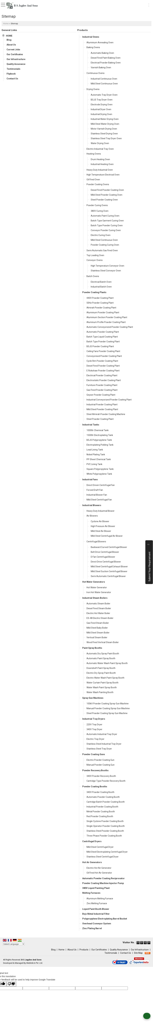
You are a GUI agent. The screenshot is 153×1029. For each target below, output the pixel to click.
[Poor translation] (11, 984)
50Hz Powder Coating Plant (100, 303)
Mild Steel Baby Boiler (97, 628)
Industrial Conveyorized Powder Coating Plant (109, 399)
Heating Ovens (94, 153)
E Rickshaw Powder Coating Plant (103, 370)
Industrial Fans (90, 479)
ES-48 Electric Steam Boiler (100, 618)
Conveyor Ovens (95, 260)
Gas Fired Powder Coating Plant (102, 390)
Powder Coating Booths (94, 786)
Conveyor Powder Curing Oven (106, 230)
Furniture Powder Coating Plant (102, 385)
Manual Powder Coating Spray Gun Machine (108, 708)
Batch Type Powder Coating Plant (103, 341)
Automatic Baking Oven (102, 53)
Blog (9, 40)
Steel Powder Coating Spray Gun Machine (107, 713)
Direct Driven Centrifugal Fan (101, 485)
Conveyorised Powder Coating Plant (104, 356)
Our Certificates (15, 54)
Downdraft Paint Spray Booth (101, 668)
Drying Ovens (93, 89)
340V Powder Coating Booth (100, 792)
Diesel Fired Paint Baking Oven (105, 58)
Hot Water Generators (93, 582)
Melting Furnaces (91, 893)
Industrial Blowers (91, 505)
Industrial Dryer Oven (101, 109)
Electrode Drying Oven (101, 104)
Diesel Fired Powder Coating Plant (103, 366)
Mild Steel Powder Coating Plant (102, 409)
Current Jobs (13, 49)
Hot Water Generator (97, 587)
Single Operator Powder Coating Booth (106, 826)
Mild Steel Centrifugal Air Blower (107, 536)
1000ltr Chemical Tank (98, 430)
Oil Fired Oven (93, 179)
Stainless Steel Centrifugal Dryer (103, 856)
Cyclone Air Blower (100, 521)
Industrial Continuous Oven (104, 78)
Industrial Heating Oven (102, 164)
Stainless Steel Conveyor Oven (106, 270)
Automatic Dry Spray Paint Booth (103, 653)
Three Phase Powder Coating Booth (104, 835)
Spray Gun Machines (92, 698)
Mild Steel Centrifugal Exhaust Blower (109, 566)
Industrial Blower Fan (97, 495)
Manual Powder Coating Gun (101, 765)
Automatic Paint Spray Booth (101, 658)
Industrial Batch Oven (101, 286)
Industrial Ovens (90, 37)
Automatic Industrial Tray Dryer (102, 734)
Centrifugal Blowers (96, 541)
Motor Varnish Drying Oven (104, 128)
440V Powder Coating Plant (100, 298)
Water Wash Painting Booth (100, 692)
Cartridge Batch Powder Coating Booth (106, 802)
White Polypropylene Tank (99, 474)
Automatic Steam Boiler (98, 603)
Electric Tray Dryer (95, 739)
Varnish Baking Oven (101, 67)
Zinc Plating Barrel (92, 928)
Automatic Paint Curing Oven (105, 216)
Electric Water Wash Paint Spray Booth (105, 678)
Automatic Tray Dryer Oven (104, 95)
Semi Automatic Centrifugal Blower (108, 576)
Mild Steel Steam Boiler (98, 632)
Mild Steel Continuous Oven (104, 83)
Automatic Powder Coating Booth (103, 797)
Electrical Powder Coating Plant (102, 375)
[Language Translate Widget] (14, 944)
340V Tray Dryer (94, 729)
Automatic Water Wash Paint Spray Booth (107, 663)
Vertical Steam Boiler (97, 637)
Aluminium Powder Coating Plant (103, 312)
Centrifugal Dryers (92, 841)
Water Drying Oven (100, 143)
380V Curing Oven (99, 211)
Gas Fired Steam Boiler (98, 623)
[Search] (142, 4)
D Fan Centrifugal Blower (103, 557)
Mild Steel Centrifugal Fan (99, 499)
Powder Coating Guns (93, 754)
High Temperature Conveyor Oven (107, 266)
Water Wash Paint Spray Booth (102, 687)
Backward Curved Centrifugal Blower (109, 547)
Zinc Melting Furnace (97, 903)
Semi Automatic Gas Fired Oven (102, 250)
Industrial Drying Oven (101, 114)
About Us (11, 44)
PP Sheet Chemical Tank (99, 459)
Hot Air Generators (92, 862)
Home (6, 23)
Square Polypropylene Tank (100, 469)
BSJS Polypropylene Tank (99, 440)
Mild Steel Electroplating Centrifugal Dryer (107, 852)
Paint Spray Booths (92, 648)
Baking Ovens (93, 47)
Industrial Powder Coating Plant (102, 404)
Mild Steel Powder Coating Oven (106, 195)
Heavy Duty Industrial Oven (100, 170)
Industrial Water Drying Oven (105, 119)
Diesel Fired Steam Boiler (99, 608)
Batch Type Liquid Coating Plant (102, 336)
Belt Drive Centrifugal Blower (105, 552)
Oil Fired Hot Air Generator (99, 873)
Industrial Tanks (90, 424)
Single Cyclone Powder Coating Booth (105, 821)
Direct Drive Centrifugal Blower (106, 561)
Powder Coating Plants (94, 292)
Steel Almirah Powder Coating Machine (106, 414)
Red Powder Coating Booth (100, 816)
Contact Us (12, 78)
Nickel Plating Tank (96, 454)
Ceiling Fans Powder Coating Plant (103, 351)
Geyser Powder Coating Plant (101, 395)
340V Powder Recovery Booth (101, 776)
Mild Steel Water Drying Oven (105, 124)
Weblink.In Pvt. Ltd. (34, 963)
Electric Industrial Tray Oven (100, 149)
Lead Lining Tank (95, 449)
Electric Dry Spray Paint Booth (101, 673)
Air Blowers (92, 515)
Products (82, 30)
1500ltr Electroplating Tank (100, 435)
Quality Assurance (16, 64)
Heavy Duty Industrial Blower (101, 511)
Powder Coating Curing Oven (105, 245)
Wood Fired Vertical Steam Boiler (103, 642)
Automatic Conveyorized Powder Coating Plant (110, 327)
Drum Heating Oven (100, 159)
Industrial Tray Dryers (93, 719)
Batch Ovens (93, 276)
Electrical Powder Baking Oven (106, 62)
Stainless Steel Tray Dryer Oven (106, 138)
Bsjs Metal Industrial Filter (96, 914)
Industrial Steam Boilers (94, 598)
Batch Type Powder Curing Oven (107, 225)
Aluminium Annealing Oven (100, 42)
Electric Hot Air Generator (99, 868)
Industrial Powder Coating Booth (102, 806)
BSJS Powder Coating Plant (100, 346)
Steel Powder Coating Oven (104, 199)
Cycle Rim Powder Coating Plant (102, 361)
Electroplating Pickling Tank (100, 445)
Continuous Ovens (96, 73)
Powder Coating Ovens (98, 184)
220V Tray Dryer (94, 724)
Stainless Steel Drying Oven (104, 133)
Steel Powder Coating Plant (100, 419)
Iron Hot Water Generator (99, 592)
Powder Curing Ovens (97, 205)
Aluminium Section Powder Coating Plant (107, 317)
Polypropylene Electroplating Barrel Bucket (104, 918)
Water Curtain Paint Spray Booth (102, 682)
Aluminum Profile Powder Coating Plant (106, 322)
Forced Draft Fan (95, 490)
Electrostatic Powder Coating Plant (104, 380)
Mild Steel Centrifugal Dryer (100, 847)
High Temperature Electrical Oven (103, 174)
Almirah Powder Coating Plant (101, 307)
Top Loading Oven (95, 255)
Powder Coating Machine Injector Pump (103, 883)
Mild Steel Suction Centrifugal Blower (109, 571)
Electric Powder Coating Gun (100, 760)
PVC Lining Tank (94, 464)
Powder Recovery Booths (95, 770)
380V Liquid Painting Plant (96, 888)
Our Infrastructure (16, 59)
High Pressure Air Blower (103, 526)
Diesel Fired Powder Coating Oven (107, 190)
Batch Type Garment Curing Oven (107, 220)
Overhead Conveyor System (96, 923)
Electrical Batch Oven (101, 282)
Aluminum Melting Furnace (100, 898)
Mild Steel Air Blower (101, 531)
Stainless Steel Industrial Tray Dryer (104, 744)
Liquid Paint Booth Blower (95, 909)
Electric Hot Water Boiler (98, 613)
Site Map (138, 953)
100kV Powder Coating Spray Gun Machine (108, 703)
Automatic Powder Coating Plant (103, 332)
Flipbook (11, 73)
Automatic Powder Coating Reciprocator (103, 878)
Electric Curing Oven (100, 235)
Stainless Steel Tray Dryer (99, 748)
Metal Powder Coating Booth (101, 811)
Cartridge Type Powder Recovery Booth (106, 781)
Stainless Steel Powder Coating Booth (105, 831)
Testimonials (13, 69)
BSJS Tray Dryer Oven (101, 99)
